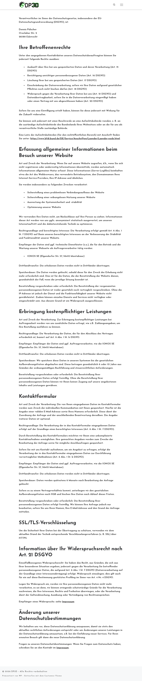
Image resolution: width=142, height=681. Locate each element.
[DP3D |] (29, 4)
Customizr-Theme (53, 676)
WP (20, 676)
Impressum (68, 602)
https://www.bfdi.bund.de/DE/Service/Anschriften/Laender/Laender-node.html (75, 138)
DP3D (14, 672)
